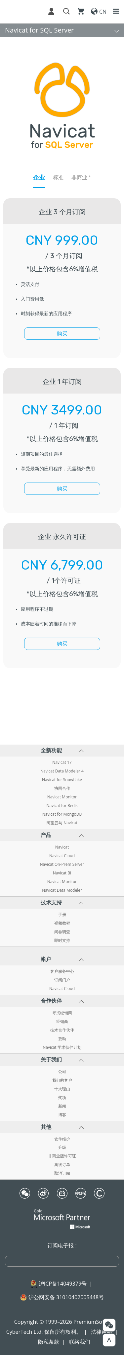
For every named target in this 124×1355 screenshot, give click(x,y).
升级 (62, 1147)
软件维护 (62, 1139)
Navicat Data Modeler (62, 890)
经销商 (62, 1021)
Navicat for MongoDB (62, 814)
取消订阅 (62, 1173)
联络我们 (79, 1341)
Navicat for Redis (61, 805)
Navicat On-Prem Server (62, 864)
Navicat (62, 847)
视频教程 (62, 923)
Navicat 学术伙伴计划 (62, 1047)
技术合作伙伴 (62, 1030)
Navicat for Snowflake (62, 779)
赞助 (62, 1038)
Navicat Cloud (62, 855)
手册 (62, 914)
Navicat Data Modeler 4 (62, 771)
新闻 (62, 1106)
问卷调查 (62, 932)
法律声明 (101, 1331)
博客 (62, 1115)
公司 (62, 1071)
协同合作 (62, 788)
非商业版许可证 (62, 1156)
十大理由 (62, 1089)
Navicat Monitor (62, 797)
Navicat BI (62, 873)
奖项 (62, 1097)
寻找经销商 (62, 1013)
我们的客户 (62, 1080)
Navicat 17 (61, 762)
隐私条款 (48, 1341)
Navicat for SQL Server (39, 30)
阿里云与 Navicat (62, 823)
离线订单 (62, 1164)
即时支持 (62, 940)
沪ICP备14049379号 (63, 1283)
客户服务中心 (62, 971)
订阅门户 (62, 980)
